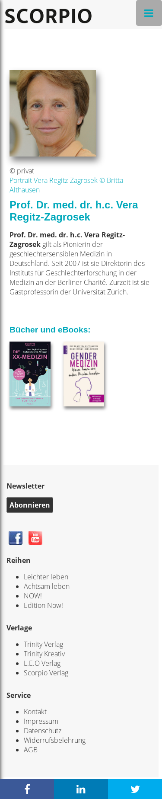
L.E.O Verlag (42, 663)
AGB (31, 749)
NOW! (33, 596)
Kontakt (35, 711)
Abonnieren (30, 505)
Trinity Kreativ (44, 653)
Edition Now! (43, 605)
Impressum (41, 721)
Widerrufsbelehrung (55, 740)
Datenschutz (42, 730)
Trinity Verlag (43, 644)
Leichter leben (46, 577)
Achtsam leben (47, 586)
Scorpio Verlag (46, 673)
